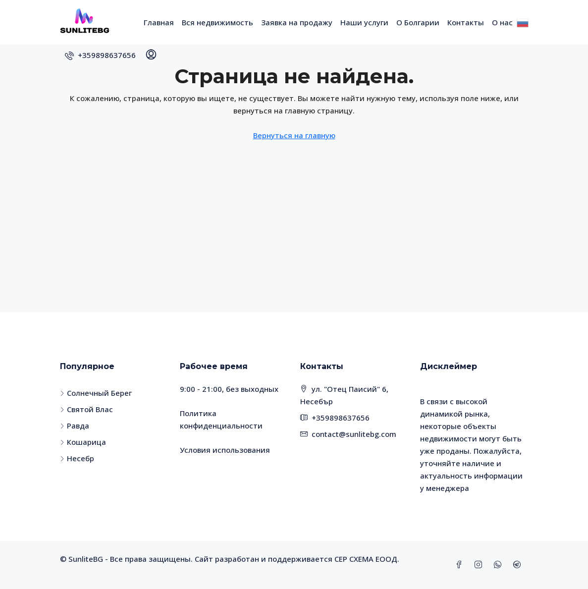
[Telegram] (519, 565)
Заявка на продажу (296, 22)
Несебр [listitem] (77, 458)
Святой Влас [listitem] (86, 409)
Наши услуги (364, 22)
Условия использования (225, 450)
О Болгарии (417, 22)
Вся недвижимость (217, 22)
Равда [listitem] (74, 425)
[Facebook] (461, 565)
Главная (159, 22)
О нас (502, 22)
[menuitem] (100, 55)
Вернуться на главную (294, 135)
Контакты (465, 22)
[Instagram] (480, 565)
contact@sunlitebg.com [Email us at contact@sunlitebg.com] (354, 434)
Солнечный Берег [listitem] (96, 393)
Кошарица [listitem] (83, 442)
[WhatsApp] (499, 565)
